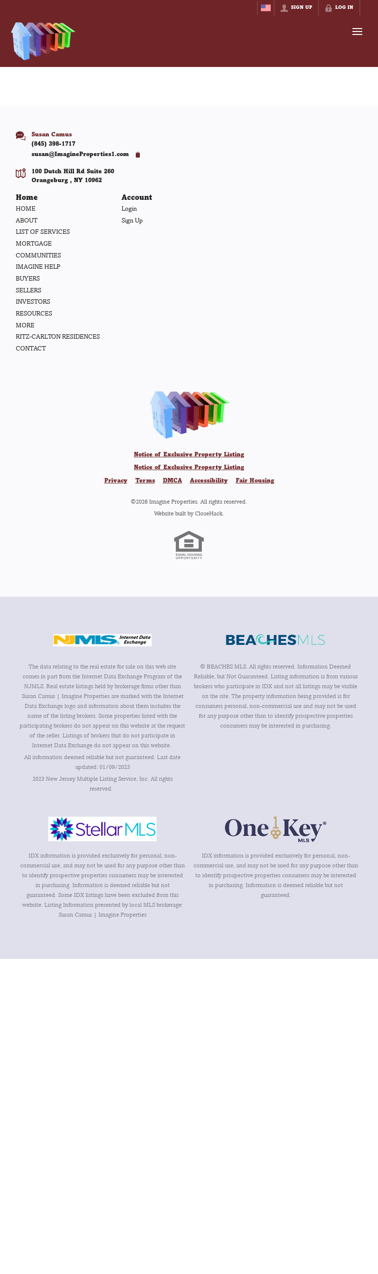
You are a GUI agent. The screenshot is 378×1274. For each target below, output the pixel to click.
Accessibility (209, 481)
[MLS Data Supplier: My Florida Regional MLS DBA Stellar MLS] (102, 829)
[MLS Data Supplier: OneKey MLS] (276, 829)
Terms (145, 481)
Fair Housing (255, 481)
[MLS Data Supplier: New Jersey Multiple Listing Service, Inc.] (102, 640)
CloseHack (208, 513)
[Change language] (266, 8)
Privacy (115, 481)
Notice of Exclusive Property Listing (189, 455)
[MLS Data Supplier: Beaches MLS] (276, 640)
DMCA (172, 481)
